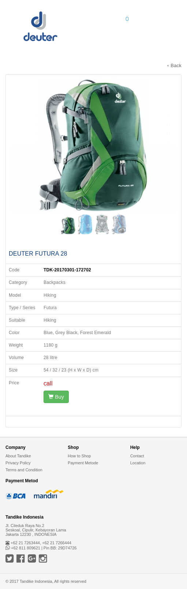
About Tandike (18, 456)
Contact (137, 456)
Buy (56, 397)
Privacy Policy (17, 463)
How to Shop (79, 456)
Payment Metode (83, 463)
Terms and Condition (23, 470)
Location (138, 463)
